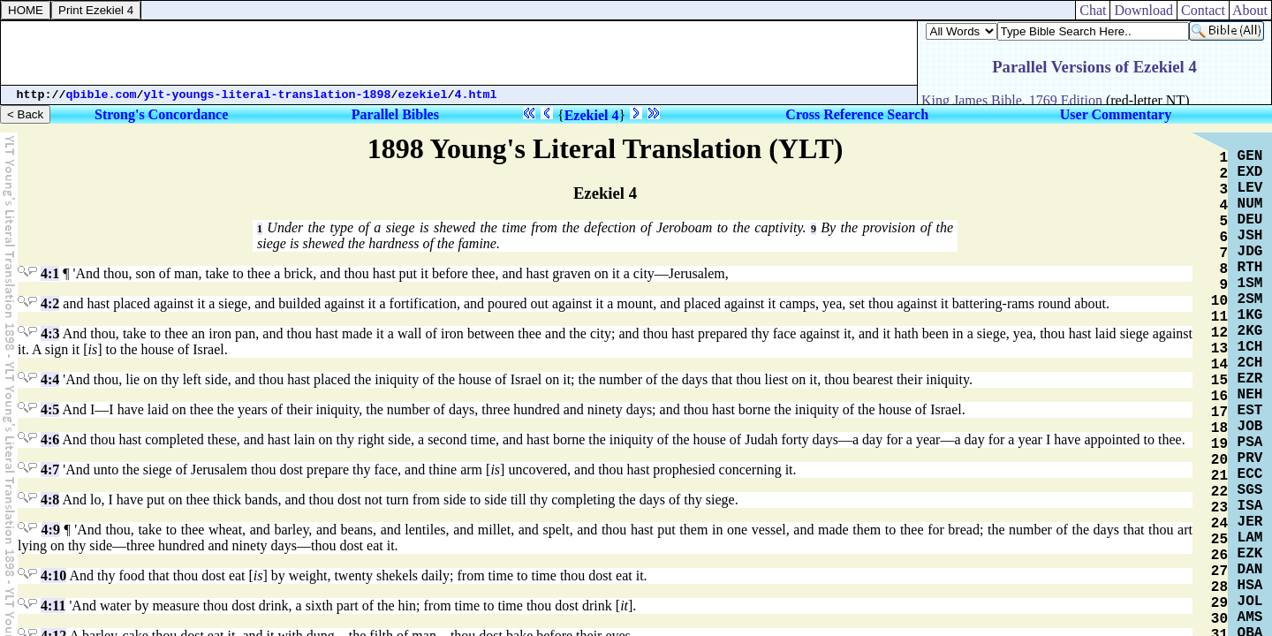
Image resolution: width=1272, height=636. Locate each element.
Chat (1092, 10)
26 (1219, 556)
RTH (1250, 268)
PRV (1250, 458)
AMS (1250, 617)
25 (1219, 540)
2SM (1250, 299)
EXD (1250, 172)
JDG (1250, 252)
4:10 (53, 575)
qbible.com (101, 95)
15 (1219, 381)
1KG (1250, 315)
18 (1219, 428)
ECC (1250, 474)
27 (1219, 571)
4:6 (50, 439)
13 (1219, 349)
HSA (1250, 586)
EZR (1250, 379)
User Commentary (1115, 114)
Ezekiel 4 (591, 115)
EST (1250, 411)
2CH (1250, 363)
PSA (1250, 442)
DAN (1250, 570)
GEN (1250, 156)
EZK (1250, 554)
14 (1219, 365)
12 (1219, 333)
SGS (1250, 490)
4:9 (51, 529)
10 (1219, 301)
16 (1219, 397)
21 (1219, 476)
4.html (476, 95)
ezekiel (423, 95)
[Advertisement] (459, 53)
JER (1250, 522)
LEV (1250, 188)
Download (1143, 10)
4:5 (50, 409)
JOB (1250, 427)
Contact (1203, 10)
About (1250, 10)
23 (1219, 508)
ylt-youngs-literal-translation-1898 (267, 95)
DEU (1250, 220)
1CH (1250, 347)
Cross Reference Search (856, 114)
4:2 (50, 303)
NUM (1250, 204)
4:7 (50, 469)
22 (1219, 492)
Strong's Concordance (161, 114)
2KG (1250, 331)
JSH (1250, 236)
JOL (1250, 602)
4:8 (50, 499)
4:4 (50, 379)
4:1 (50, 273)
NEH (1250, 395)
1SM (1250, 284)
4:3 (50, 333)
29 (1219, 603)
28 (1219, 587)
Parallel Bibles (395, 114)
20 (1219, 460)
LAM (1250, 538)
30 (1219, 619)
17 (1219, 412)
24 (1219, 524)
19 (1219, 444)
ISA (1250, 506)
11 (1219, 317)
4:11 (53, 605)
